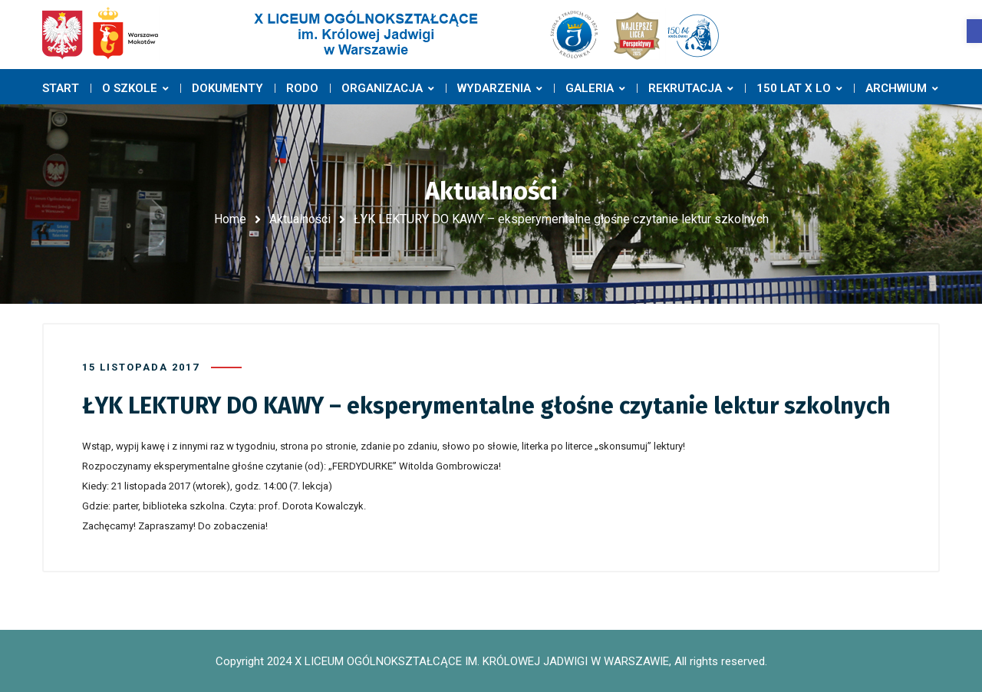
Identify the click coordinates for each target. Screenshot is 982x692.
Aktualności (300, 219)
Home (230, 219)
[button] (974, 31)
